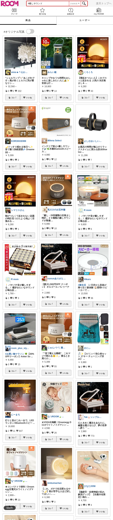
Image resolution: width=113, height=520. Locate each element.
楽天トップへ (104, 3)
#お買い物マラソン (14, 354)
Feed (14, 11)
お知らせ (71, 11)
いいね (29, 97)
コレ (14, 97)
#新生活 (82, 285)
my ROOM (99, 11)
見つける (42, 11)
